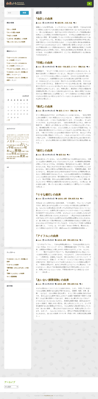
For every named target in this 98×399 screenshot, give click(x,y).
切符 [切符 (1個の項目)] (18, 145)
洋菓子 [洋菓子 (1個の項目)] (24, 151)
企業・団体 (67, 199)
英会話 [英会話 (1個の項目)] (15, 156)
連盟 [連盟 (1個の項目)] (27, 156)
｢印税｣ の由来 (44, 62)
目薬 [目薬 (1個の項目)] (9, 154)
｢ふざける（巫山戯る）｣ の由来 (17, 39)
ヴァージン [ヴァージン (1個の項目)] (25, 141)
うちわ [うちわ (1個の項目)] (9, 134)
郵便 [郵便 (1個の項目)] (8, 158)
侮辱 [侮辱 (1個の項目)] (11, 145)
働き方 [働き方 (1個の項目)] (15, 145)
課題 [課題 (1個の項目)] (18, 156)
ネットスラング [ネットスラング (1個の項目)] (11, 139)
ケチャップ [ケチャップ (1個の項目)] (22, 136)
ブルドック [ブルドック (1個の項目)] (19, 139)
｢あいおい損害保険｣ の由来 (52, 279)
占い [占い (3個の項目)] (23, 144)
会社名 (60, 199)
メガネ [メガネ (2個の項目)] (11, 141)
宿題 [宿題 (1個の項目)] (15, 148)
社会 (70, 23)
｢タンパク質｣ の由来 (13, 32)
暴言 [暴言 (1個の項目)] (11, 151)
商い (62, 23)
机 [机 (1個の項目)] (13, 151)
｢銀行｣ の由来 (44, 150)
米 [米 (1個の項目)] (7, 156)
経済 (59, 23)
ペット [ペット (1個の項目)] (25, 139)
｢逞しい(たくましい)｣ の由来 (16, 42)
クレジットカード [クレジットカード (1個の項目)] (13, 136)
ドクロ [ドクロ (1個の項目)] (27, 138)
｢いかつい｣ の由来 (13, 265)
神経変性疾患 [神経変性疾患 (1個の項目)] (24, 154)
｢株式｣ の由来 (44, 106)
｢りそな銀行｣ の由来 (48, 194)
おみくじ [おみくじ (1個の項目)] (13, 134)
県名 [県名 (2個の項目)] (14, 153)
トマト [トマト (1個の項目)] (22, 138)
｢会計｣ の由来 (44, 18)
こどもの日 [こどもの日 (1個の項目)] (20, 134)
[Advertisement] (18, 208)
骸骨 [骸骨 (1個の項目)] (14, 158)
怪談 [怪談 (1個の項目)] (18, 148)
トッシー (14, 74)
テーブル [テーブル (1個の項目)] (17, 138)
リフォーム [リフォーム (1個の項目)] (18, 141)
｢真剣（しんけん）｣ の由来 (15, 273)
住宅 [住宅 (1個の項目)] (8, 145)
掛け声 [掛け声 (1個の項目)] (22, 148)
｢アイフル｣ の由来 (47, 235)
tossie (39, 23)
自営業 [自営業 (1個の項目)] (10, 156)
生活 (66, 23)
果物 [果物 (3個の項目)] (17, 151)
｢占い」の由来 (11, 29)
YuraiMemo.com (48, 395)
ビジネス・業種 (76, 67)
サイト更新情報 (12, 276)
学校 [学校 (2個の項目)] (11, 147)
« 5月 (8, 120)
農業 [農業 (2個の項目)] (22, 156)
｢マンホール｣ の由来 (13, 69)
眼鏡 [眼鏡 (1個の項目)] (18, 154)
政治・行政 (62, 67)
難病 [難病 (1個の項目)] (11, 158)
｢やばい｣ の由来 (12, 35)
